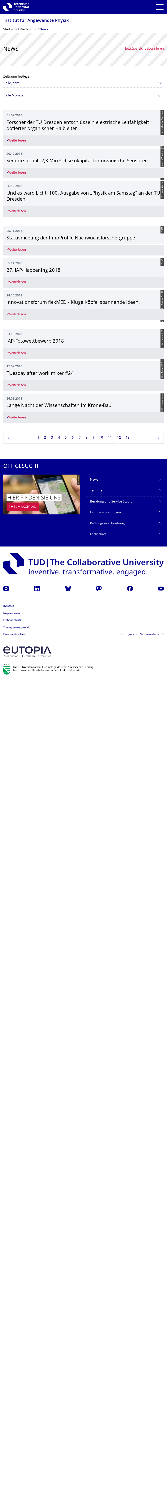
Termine (96, 1294)
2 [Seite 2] (45, 1241)
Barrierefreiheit (14, 1438)
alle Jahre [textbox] (12, 83)
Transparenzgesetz (17, 1431)
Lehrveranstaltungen (105, 1316)
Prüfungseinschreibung (107, 1327)
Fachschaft (98, 1338)
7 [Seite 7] (80, 1241)
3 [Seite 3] (52, 1241)
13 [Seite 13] (128, 1241)
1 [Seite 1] (38, 1241)
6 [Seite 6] (73, 1241)
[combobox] (83, 83)
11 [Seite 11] (110, 1241)
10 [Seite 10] (101, 1241)
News (94, 1283)
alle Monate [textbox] (14, 95)
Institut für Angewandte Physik (36, 21)
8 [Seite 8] (86, 1241)
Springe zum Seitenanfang (140, 1438)
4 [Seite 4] (59, 1241)
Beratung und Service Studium (112, 1305)
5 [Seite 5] (66, 1241)
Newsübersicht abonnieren (144, 48)
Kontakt (8, 1410)
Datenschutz (12, 1424)
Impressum (11, 1417)
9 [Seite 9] (93, 1241)
